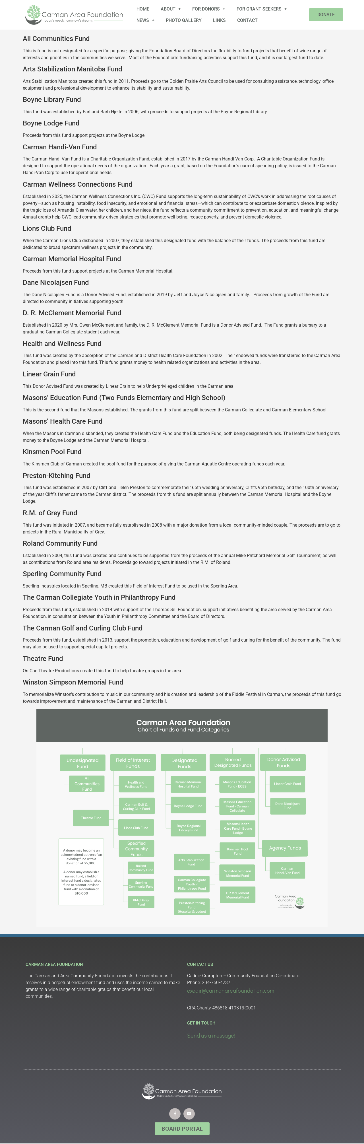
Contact (247, 20)
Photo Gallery (184, 20)
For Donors (208, 9)
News (145, 20)
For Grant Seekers (262, 9)
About (171, 9)
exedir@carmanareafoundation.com (230, 990)
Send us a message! (211, 1035)
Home (142, 9)
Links (219, 20)
